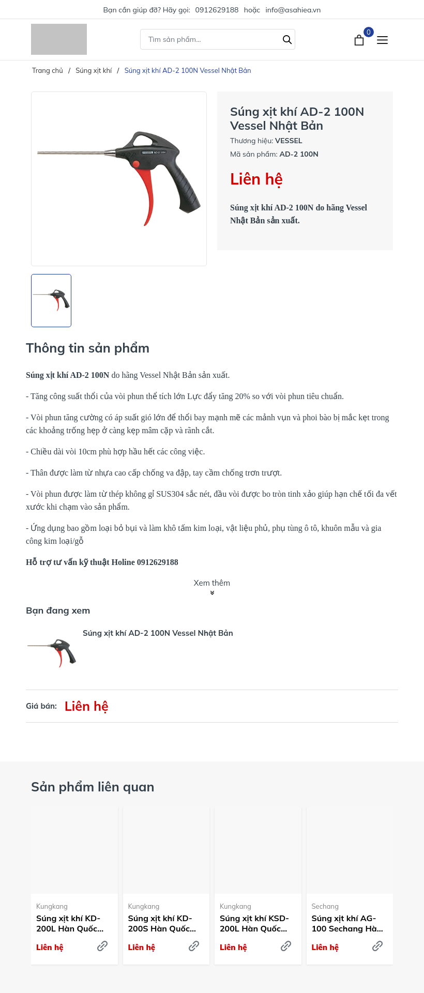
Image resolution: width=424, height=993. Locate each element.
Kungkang (52, 906)
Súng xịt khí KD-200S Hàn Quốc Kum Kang (160, 924)
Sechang (325, 906)
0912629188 (217, 9)
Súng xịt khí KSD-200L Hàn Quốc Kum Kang (254, 924)
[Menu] (382, 39)
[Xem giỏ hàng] (360, 39)
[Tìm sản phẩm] (217, 39)
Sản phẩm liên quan (93, 786)
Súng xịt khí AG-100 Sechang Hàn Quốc (347, 924)
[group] (119, 179)
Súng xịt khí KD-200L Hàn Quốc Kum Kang (68, 924)
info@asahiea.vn (293, 9)
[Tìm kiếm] (287, 38)
